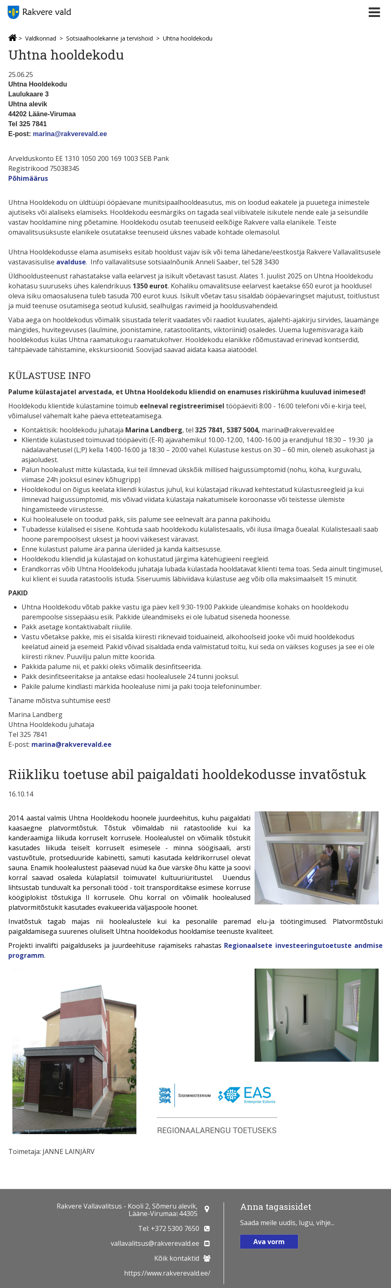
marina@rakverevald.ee (70, 133)
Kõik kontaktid (176, 1258)
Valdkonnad (40, 38)
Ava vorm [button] (269, 1241)
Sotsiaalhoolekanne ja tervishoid (109, 38)
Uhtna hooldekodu (187, 38)
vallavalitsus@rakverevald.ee (155, 1243)
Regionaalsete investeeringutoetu (282, 945)
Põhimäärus (28, 178)
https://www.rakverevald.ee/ (167, 1273)
